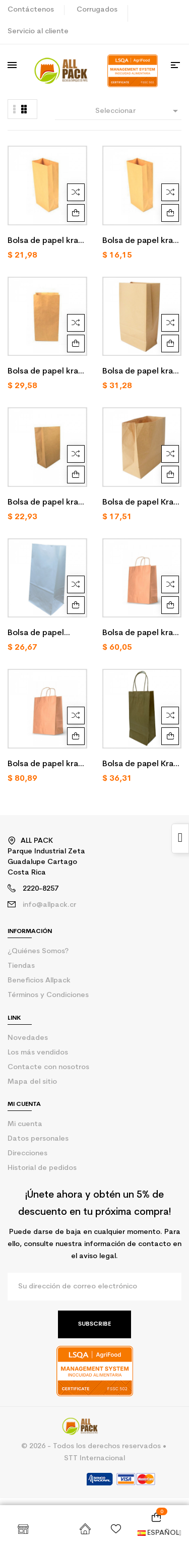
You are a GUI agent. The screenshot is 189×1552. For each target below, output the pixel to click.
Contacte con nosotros (48, 1067)
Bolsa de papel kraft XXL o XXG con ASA (46, 765)
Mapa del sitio (32, 1082)
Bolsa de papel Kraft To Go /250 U (141, 504)
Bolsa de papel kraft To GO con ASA (141, 634)
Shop (23, 1528)
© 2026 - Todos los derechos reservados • (94, 1446)
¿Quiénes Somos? (38, 951)
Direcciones (27, 1153)
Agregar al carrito (76, 213)
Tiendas (21, 966)
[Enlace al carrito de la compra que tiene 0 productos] (156, 1517)
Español (159, 1533)
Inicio (85, 1528)
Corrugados (97, 10)
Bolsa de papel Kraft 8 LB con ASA (141, 765)
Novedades (28, 1038)
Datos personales (38, 1139)
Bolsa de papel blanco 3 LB (36, 634)
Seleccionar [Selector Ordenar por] (138, 111)
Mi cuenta (25, 1124)
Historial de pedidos (42, 1168)
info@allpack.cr (49, 905)
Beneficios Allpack (39, 980)
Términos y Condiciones (48, 995)
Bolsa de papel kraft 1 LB (46, 242)
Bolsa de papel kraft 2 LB (141, 242)
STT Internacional (94, 1458)
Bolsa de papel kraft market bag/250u (46, 504)
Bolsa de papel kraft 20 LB (141, 372)
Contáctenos (31, 10)
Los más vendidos (38, 1053)
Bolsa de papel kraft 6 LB (46, 372)
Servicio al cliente (38, 31)
